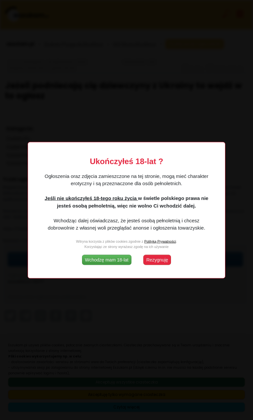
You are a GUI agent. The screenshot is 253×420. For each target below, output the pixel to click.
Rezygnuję (157, 259)
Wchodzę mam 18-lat (106, 259)
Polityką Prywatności (160, 241)
